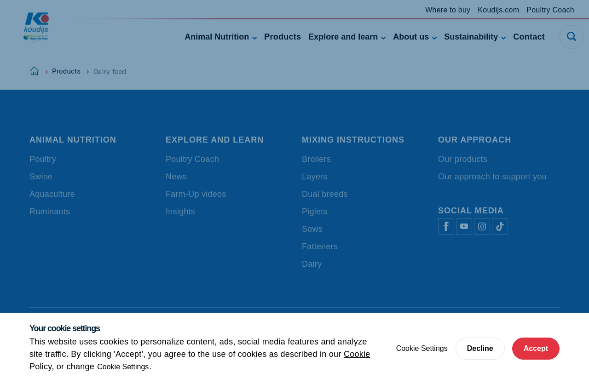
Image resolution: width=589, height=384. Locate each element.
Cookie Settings (123, 367)
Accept (536, 348)
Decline (480, 348)
